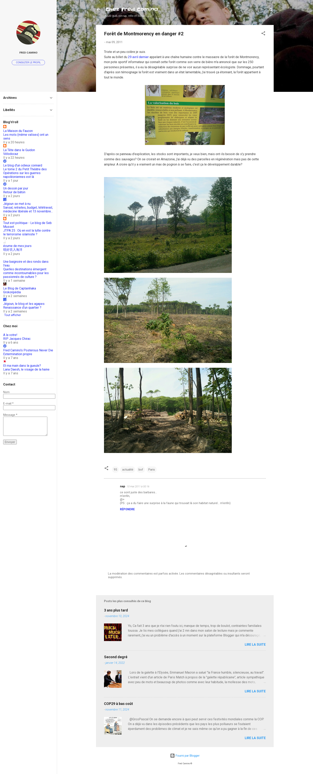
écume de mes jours (17, 246)
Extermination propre (17, 354)
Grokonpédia (12, 292)
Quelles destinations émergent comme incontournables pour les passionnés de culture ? (26, 273)
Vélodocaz (10, 154)
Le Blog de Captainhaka (19, 288)
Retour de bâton (14, 192)
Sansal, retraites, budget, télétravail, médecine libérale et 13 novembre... (28, 209)
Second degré (115, 657)
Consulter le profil (28, 62)
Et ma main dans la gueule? (22, 366)
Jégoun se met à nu (17, 204)
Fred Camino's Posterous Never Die (28, 350)
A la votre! (10, 335)
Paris (151, 469)
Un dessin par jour (15, 188)
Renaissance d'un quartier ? (22, 307)
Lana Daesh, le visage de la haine (26, 369)
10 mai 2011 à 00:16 (138, 486)
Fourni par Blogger (185, 755)
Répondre (127, 509)
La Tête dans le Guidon (19, 150)
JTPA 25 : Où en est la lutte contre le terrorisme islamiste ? (27, 232)
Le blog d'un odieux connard (22, 165)
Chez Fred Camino (132, 9)
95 (115, 469)
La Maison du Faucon (18, 131)
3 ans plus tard (116, 610)
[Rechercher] (271, 11)
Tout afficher (12, 315)
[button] (263, 34)
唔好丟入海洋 (12, 250)
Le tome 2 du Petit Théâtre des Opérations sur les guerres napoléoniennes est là (25, 173)
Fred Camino (28, 52)
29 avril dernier (138, 57)
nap (122, 486)
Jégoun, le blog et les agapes (24, 304)
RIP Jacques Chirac (17, 339)
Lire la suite (255, 644)
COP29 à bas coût (118, 704)
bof (141, 469)
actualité (127, 469)
